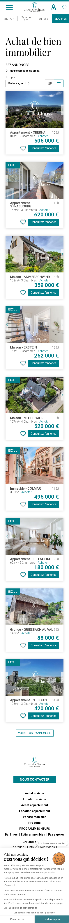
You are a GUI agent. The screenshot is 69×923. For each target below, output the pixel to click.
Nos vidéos (48, 847)
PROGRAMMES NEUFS (34, 828)
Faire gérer (56, 834)
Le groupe (18, 847)
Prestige (34, 823)
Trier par (10, 77)
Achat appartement (34, 805)
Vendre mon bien (34, 817)
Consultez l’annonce (43, 148)
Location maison (34, 799)
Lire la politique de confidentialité (20, 908)
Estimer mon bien (33, 834)
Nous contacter (34, 779)
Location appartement (34, 811)
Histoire (32, 847)
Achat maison (34, 793)
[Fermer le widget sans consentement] (52, 844)
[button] (34, 70)
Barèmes (11, 834)
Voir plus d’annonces (34, 733)
